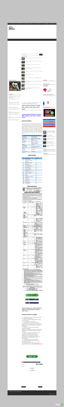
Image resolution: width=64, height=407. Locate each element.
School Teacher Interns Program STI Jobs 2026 (32, 64)
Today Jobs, (23, 111)
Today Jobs (37, 102)
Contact (16, 23)
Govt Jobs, (32, 110)
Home (10, 23)
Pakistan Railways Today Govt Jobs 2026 (14, 102)
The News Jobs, (39, 110)
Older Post (40, 386)
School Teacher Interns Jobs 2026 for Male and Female (33, 71)
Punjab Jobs (28, 102)
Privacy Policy (20, 23)
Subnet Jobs (15, 391)
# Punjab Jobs (29, 362)
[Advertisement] (25, 6)
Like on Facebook (49, 119)
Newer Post (23, 386)
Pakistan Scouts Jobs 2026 (29, 74)
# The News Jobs (34, 362)
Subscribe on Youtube (49, 126)
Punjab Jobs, (35, 110)
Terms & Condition (25, 23)
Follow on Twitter (49, 121)
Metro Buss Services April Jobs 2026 (13, 107)
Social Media (39, 23)
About (13, 23)
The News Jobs (33, 102)
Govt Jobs (25, 102)
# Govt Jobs (25, 362)
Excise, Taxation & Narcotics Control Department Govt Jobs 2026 (51, 136)
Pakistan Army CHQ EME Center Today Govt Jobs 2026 (33, 84)
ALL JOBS (35, 23)
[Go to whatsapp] (62, 405)
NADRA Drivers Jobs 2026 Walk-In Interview (14, 112)
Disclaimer (31, 23)
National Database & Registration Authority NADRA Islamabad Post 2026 (51, 142)
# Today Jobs (38, 362)
